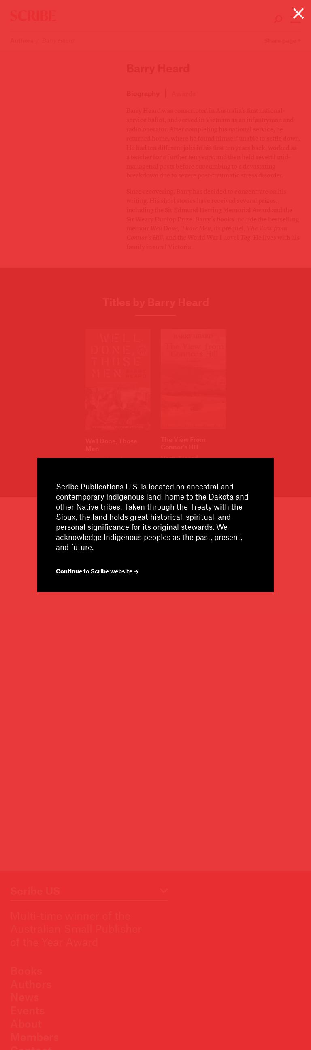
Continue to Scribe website (97, 571)
